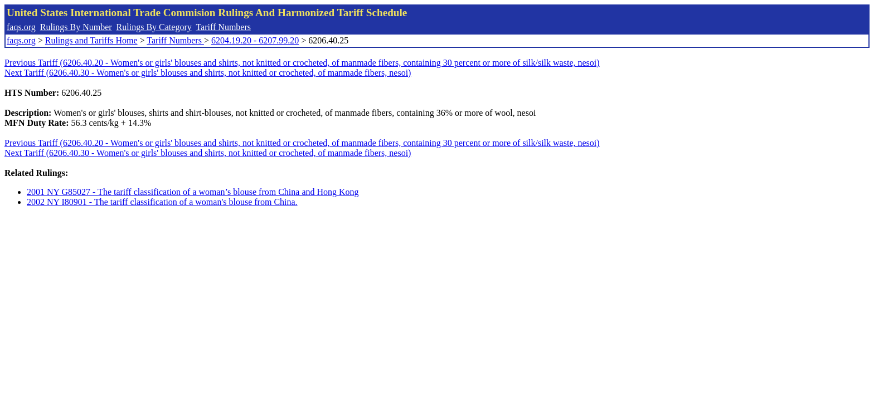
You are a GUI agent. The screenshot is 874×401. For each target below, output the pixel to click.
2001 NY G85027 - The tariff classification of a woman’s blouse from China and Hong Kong (193, 192)
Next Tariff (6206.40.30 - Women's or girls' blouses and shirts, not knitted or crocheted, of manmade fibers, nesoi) (207, 72)
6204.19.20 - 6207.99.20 (255, 40)
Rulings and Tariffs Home (91, 40)
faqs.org (21, 27)
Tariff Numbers (223, 27)
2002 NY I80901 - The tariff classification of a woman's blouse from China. (162, 202)
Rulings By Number (76, 27)
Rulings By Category (154, 27)
